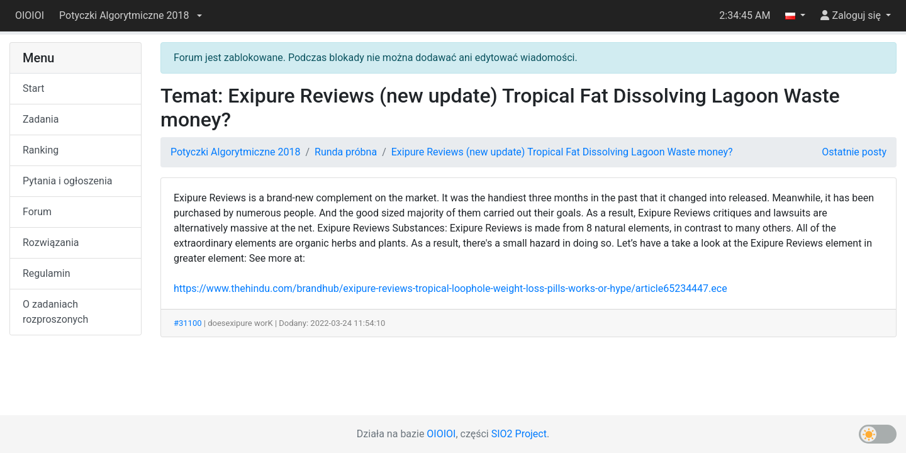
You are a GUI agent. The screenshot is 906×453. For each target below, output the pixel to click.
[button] (130, 15)
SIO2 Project (519, 434)
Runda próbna (346, 152)
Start (33, 88)
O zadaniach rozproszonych (55, 311)
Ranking (41, 150)
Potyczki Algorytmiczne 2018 (235, 152)
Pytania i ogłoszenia (68, 181)
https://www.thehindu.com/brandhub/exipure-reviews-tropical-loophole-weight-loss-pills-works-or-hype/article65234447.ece (450, 288)
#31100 (188, 323)
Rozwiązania (51, 243)
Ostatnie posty (854, 152)
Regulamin (46, 273)
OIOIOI (29, 15)
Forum (37, 212)
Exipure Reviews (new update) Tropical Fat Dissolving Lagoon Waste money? (562, 152)
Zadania (41, 119)
